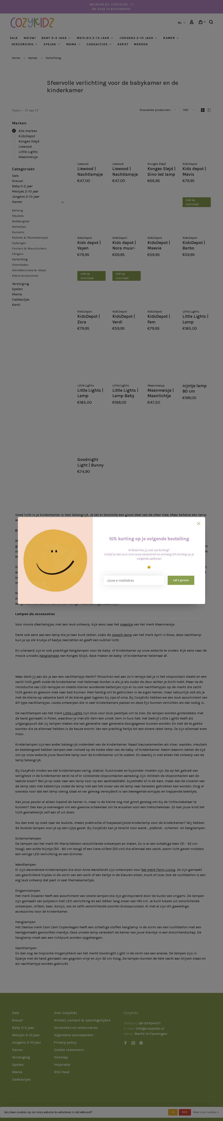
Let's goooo (181, 580)
